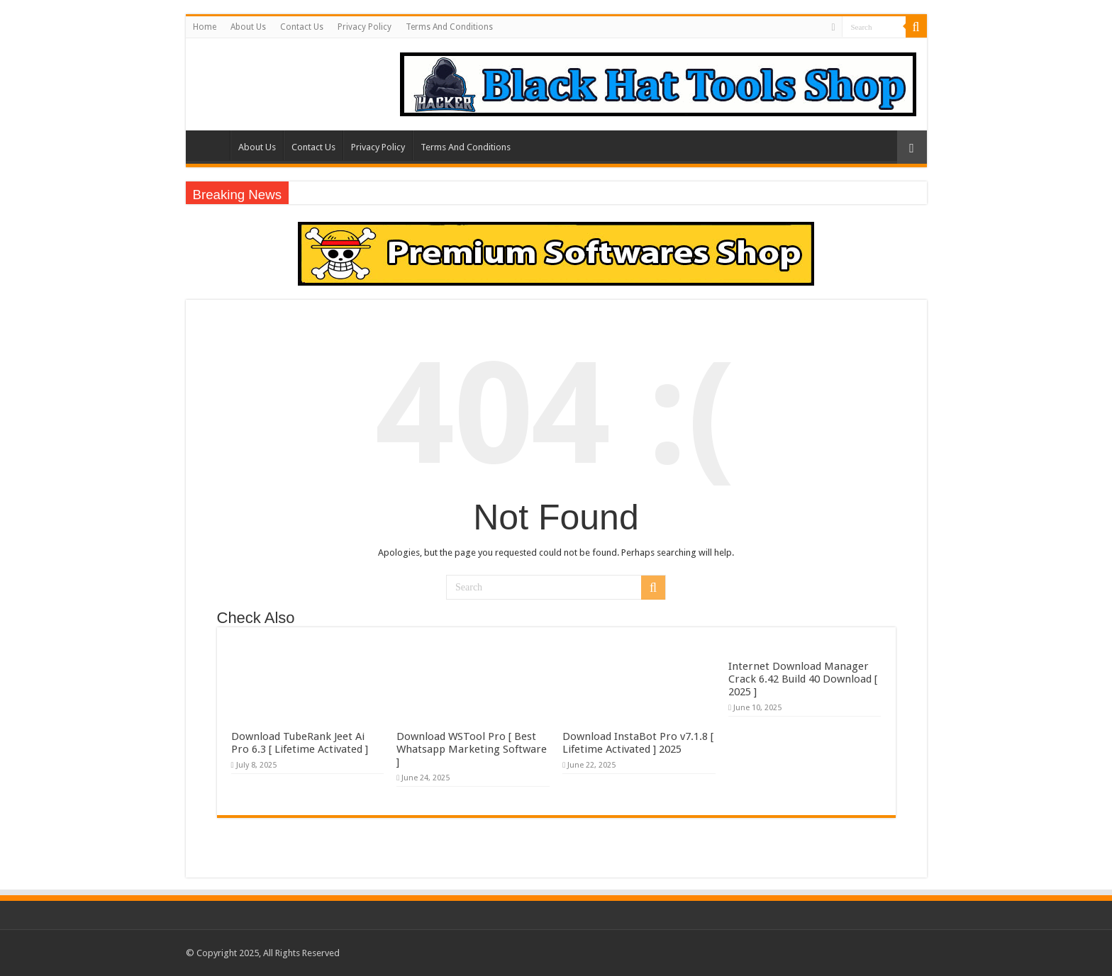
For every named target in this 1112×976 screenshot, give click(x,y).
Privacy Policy (364, 27)
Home (204, 27)
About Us (248, 27)
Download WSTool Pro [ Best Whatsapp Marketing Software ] (471, 749)
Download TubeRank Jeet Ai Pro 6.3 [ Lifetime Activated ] (299, 743)
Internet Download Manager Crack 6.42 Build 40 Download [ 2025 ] (802, 679)
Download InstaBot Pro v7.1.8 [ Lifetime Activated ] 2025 (637, 743)
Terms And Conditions (449, 27)
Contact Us (301, 27)
